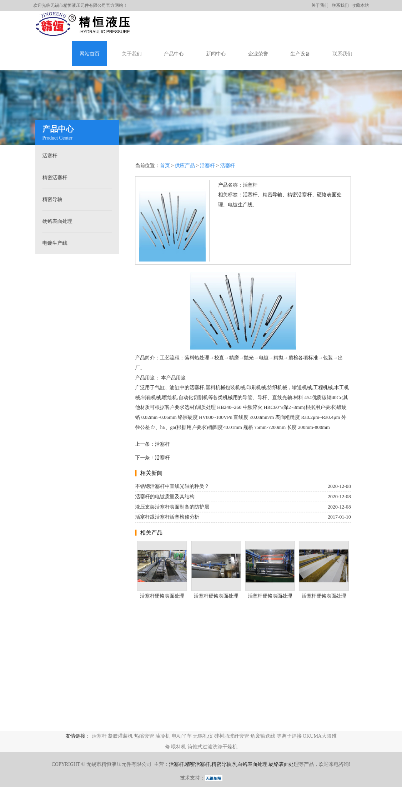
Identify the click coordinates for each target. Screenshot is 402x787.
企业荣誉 (258, 54)
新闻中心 (216, 54)
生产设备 (300, 54)
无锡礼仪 (203, 736)
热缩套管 (144, 736)
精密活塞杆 (53, 177)
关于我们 (319, 5)
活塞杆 (48, 155)
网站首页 (90, 54)
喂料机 (178, 746)
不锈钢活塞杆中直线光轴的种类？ (171, 487)
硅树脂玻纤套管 (231, 736)
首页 (164, 163)
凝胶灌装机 (120, 736)
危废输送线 (262, 736)
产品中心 (174, 54)
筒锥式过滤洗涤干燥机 (212, 746)
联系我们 (340, 5)
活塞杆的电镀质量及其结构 (164, 497)
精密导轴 (51, 199)
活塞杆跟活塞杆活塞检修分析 (166, 518)
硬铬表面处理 (56, 221)
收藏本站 (360, 5)
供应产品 (184, 163)
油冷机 (162, 736)
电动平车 (182, 736)
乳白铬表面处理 (249, 764)
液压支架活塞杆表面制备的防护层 (171, 507)
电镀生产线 (53, 243)
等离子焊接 (289, 736)
